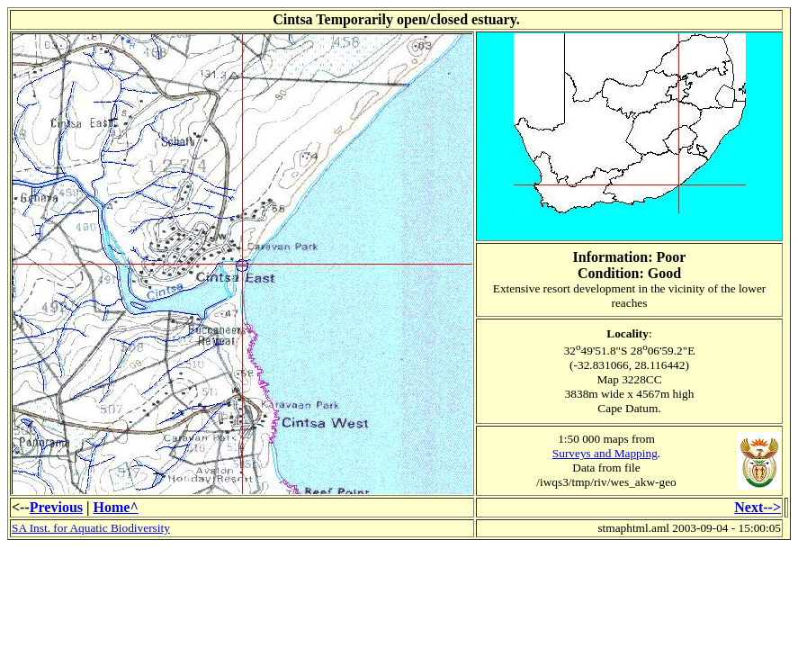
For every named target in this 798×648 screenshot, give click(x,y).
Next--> (757, 507)
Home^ (116, 507)
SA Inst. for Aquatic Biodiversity (91, 528)
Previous (56, 507)
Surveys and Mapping (605, 453)
